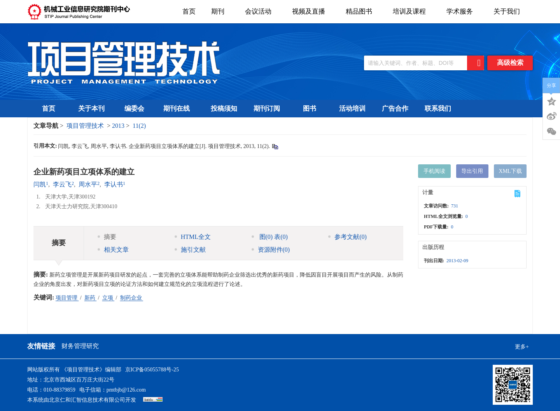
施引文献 (190, 249)
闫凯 (39, 184)
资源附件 (271, 249)
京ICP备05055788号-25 (152, 370)
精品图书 (361, 11)
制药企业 (132, 298)
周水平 (88, 184)
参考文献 (347, 236)
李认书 (113, 184)
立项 (108, 298)
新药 (90, 298)
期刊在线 (179, 108)
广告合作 (395, 108)
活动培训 (352, 108)
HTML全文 (193, 236)
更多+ (522, 347)
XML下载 (510, 171)
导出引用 (472, 171)
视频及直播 (311, 11)
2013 (118, 125)
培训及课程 (412, 11)
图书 (309, 108)
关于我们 (509, 11)
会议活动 (260, 11)
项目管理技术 (85, 125)
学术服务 (462, 11)
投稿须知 (224, 108)
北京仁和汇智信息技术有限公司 (87, 400)
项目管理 (67, 298)
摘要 (107, 236)
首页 (189, 11)
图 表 (270, 236)
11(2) (139, 125)
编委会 (134, 108)
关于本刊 (91, 108)
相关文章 (113, 249)
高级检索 (510, 62)
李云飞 (62, 184)
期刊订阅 (267, 108)
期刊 (220, 11)
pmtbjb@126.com (126, 390)
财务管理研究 (80, 346)
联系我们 (438, 108)
